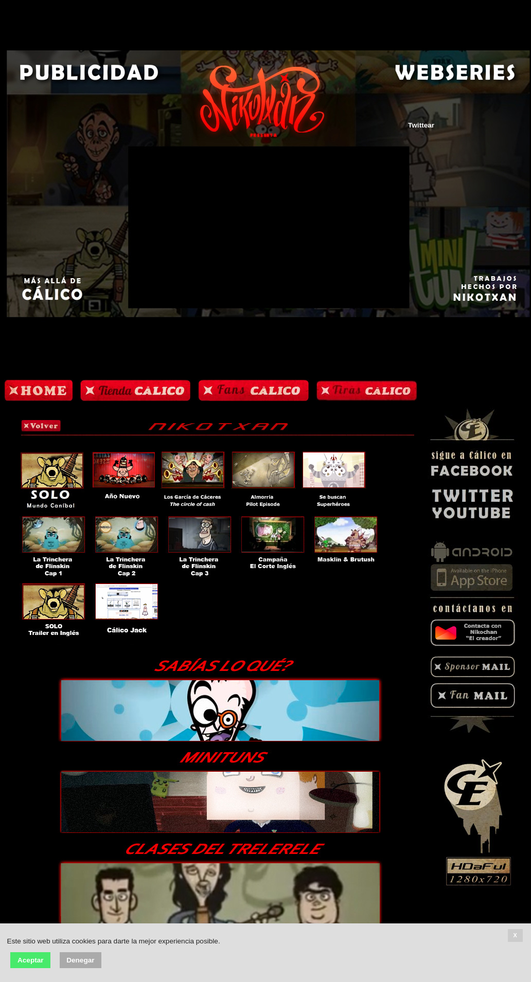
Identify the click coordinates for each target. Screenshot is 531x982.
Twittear (421, 125)
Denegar (80, 960)
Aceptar (30, 960)
